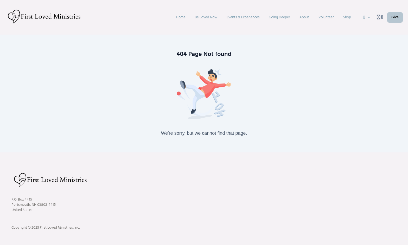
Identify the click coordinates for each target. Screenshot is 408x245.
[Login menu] (380, 17)
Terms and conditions (380, 169)
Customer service (328, 169)
